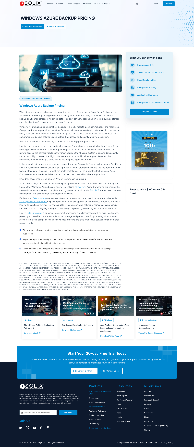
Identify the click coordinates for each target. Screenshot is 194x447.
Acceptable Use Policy (127, 442)
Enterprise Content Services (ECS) (153, 102)
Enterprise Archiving (146, 87)
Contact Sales (112, 371)
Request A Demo (149, 111)
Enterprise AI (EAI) (145, 65)
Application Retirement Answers (36, 98)
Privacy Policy (166, 442)
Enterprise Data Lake (97, 402)
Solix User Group (123, 421)
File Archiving (94, 424)
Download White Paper (32, 26)
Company (105, 4)
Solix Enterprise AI (35, 213)
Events (119, 417)
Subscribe (68, 412)
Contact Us (148, 421)
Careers (147, 408)
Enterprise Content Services (99, 428)
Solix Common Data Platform (150, 72)
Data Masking (39, 198)
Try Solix (168, 4)
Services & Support (72, 4)
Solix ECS (94, 190)
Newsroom (148, 413)
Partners (96, 4)
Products (50, 4)
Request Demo (150, 396)
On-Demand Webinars (125, 400)
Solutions (59, 4)
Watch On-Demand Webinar (149, 333)
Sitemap (147, 430)
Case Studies (122, 408)
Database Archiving (96, 415)
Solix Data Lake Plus (146, 80)
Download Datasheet (55, 26)
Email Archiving (95, 419)
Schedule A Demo (86, 371)
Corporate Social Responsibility (156, 425)
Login (156, 4)
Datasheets (121, 391)
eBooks (119, 404)
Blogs (119, 413)
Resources (87, 4)
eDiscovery (80, 187)
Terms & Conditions (148, 442)
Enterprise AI (94, 398)
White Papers (122, 396)
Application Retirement (147, 95)
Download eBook (31, 333)
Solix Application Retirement (33, 201)
